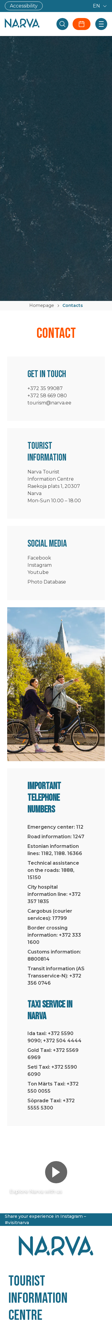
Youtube (38, 572)
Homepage (41, 305)
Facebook (39, 558)
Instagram (39, 565)
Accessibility (24, 6)
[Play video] (56, 1172)
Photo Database (46, 582)
